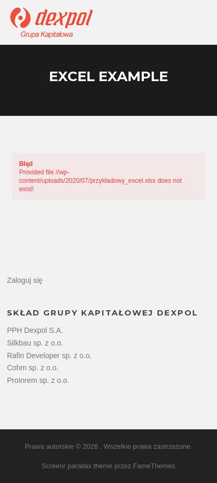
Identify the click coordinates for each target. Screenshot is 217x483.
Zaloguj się (25, 280)
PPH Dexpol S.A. (35, 330)
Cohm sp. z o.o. (32, 367)
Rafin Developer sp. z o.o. (49, 355)
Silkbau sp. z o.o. (35, 343)
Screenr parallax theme (77, 466)
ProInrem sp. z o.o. (38, 380)
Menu (200, 22)
